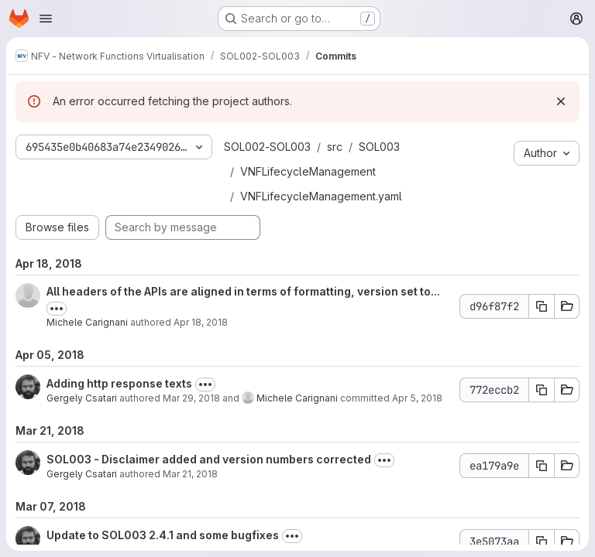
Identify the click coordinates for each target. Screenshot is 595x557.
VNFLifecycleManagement (308, 171)
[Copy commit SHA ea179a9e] (541, 465)
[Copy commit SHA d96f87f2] (541, 306)
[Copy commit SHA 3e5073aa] (541, 541)
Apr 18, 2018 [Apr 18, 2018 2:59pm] (201, 322)
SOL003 (379, 146)
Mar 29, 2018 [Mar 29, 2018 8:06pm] (191, 398)
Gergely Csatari (81, 398)
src (334, 146)
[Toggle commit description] (56, 309)
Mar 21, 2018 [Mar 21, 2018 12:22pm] (190, 474)
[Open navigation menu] (45, 18)
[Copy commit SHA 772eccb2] (541, 390)
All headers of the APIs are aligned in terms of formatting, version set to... (243, 291)
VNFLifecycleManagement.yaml (321, 196)
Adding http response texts (119, 383)
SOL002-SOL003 (267, 146)
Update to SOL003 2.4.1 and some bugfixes (162, 535)
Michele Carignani (87, 322)
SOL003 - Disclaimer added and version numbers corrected (208, 459)
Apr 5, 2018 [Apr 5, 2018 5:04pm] (417, 398)
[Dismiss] (561, 101)
